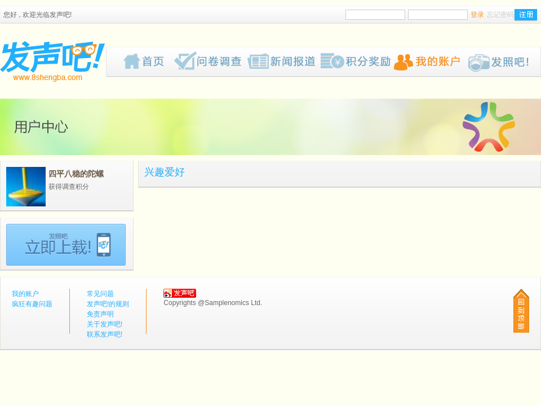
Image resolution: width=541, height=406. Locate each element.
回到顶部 (521, 311)
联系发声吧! (104, 334)
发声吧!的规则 (108, 304)
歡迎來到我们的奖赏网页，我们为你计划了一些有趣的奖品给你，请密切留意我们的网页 (357, 62)
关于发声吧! (104, 324)
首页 (148, 62)
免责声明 (100, 314)
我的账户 (430, 62)
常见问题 (100, 294)
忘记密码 (500, 15)
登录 (477, 15)
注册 (526, 15)
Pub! (503, 62)
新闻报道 (284, 62)
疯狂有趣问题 (210, 62)
